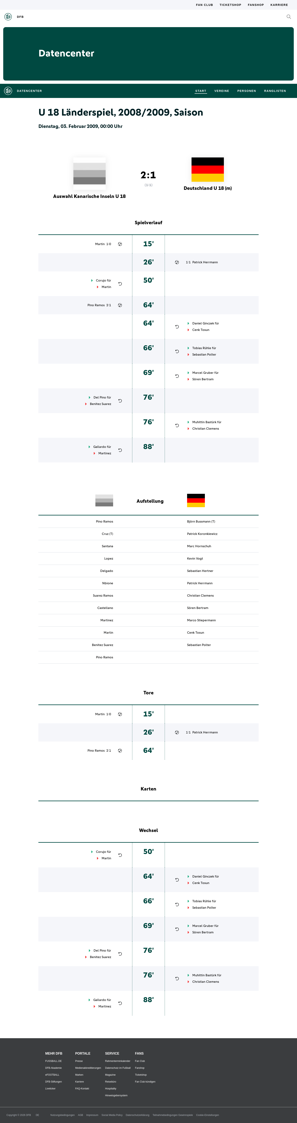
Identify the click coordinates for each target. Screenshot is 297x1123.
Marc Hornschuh (199, 546)
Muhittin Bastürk (204, 422)
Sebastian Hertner (200, 571)
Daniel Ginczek (203, 323)
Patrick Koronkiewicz (202, 533)
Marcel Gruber (203, 372)
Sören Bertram (203, 379)
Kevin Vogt (195, 558)
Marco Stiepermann (201, 620)
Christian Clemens (205, 428)
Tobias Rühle (201, 348)
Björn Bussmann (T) (201, 521)
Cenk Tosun (200, 329)
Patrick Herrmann (205, 262)
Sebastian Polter (204, 354)
